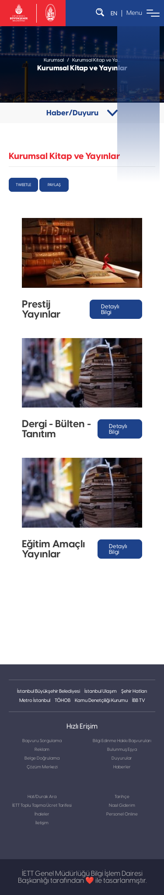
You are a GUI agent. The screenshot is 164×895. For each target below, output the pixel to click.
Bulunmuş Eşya (122, 749)
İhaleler (42, 814)
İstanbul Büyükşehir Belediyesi (48, 691)
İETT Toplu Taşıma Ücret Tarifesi (42, 805)
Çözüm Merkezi (42, 767)
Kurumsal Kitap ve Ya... (96, 60)
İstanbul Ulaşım (100, 691)
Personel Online (122, 814)
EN (114, 13)
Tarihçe (122, 797)
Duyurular (122, 758)
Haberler (122, 767)
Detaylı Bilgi (110, 309)
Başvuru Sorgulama (42, 741)
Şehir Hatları (134, 691)
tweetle (23, 184)
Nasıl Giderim (122, 805)
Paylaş (54, 184)
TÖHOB (62, 700)
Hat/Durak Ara (42, 797)
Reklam (42, 749)
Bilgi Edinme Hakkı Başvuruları (122, 741)
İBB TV (138, 700)
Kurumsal (54, 60)
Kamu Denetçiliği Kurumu (101, 700)
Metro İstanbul (34, 700)
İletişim (42, 823)
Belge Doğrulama (41, 758)
